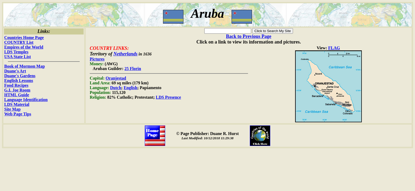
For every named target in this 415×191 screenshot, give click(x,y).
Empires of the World (23, 47)
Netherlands (125, 54)
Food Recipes (16, 85)
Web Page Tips (17, 114)
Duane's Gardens (19, 75)
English (130, 87)
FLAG (334, 48)
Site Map (12, 109)
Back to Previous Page (248, 36)
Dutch (115, 87)
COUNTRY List (18, 42)
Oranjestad (116, 78)
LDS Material (16, 104)
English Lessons (18, 80)
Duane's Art (15, 71)
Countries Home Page (24, 37)
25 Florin (132, 68)
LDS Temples (16, 52)
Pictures (97, 59)
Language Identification (26, 99)
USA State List (17, 56)
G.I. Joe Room (17, 90)
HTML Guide (16, 95)
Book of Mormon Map (24, 66)
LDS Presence (168, 97)
